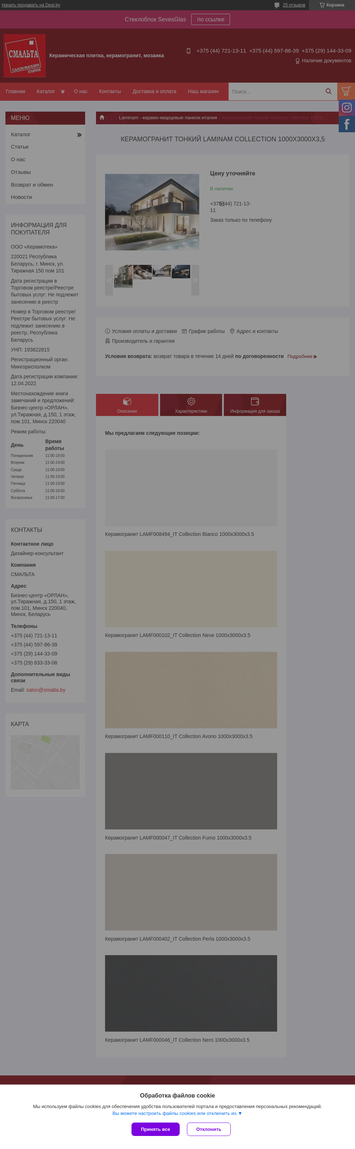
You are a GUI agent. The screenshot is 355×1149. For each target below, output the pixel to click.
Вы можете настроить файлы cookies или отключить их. (175, 1113)
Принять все (155, 1129)
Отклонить (208, 1129)
